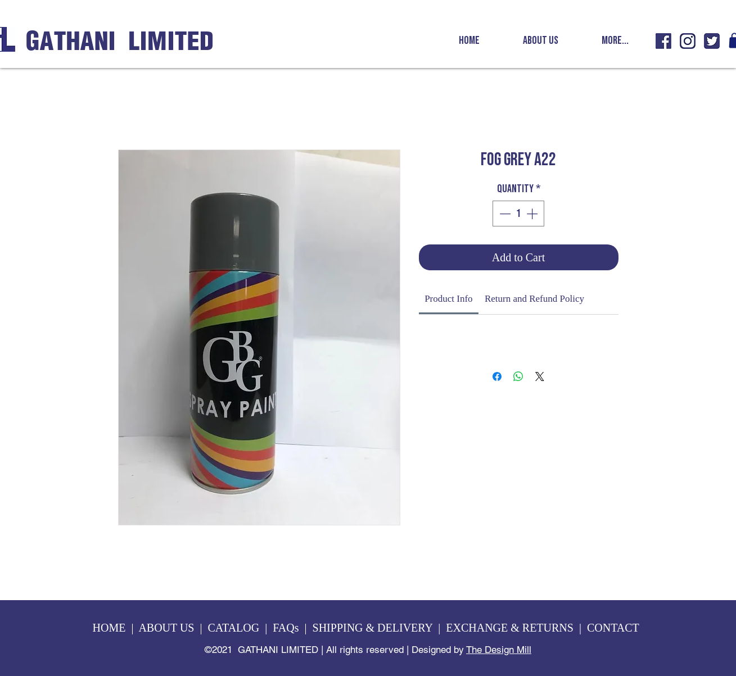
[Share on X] (540, 376)
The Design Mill (498, 649)
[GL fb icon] (663, 41)
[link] (448, 298)
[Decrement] (503, 213)
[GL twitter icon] (712, 41)
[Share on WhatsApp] (518, 376)
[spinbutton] (518, 213)
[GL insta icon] (688, 41)
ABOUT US (166, 627)
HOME (109, 627)
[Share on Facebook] (497, 376)
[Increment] (533, 213)
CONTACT (614, 627)
